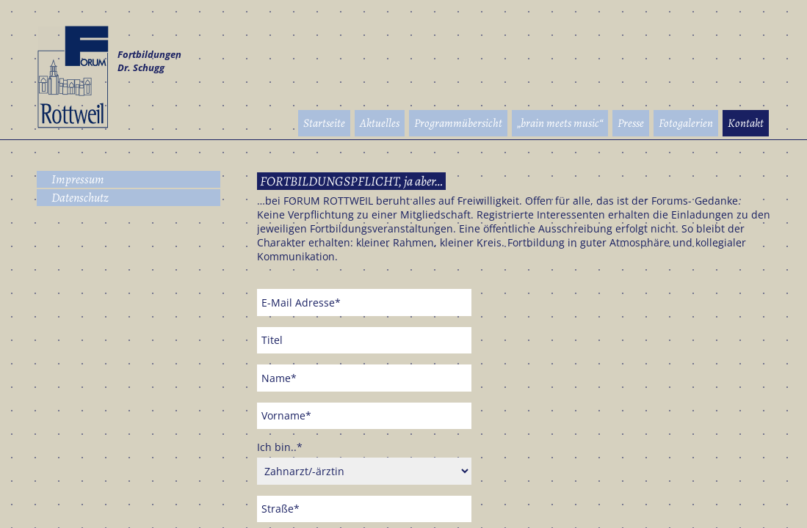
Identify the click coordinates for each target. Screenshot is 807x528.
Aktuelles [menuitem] (379, 123)
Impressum (77, 179)
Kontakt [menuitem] (746, 123)
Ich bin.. (280, 447)
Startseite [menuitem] (324, 123)
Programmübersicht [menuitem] (458, 123)
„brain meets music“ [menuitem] (560, 123)
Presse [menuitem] (631, 123)
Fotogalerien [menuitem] (686, 123)
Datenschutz (80, 197)
